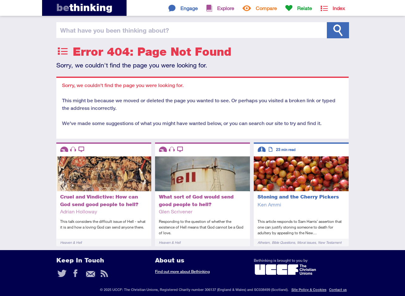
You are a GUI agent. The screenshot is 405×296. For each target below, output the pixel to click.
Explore (225, 8)
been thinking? (114, 30)
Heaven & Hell (71, 242)
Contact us (338, 289)
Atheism (264, 242)
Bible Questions (283, 242)
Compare (266, 8)
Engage (189, 8)
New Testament (329, 242)
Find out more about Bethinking (182, 271)
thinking (84, 7)
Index (339, 8)
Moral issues (306, 242)
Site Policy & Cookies (309, 289)
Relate (304, 8)
